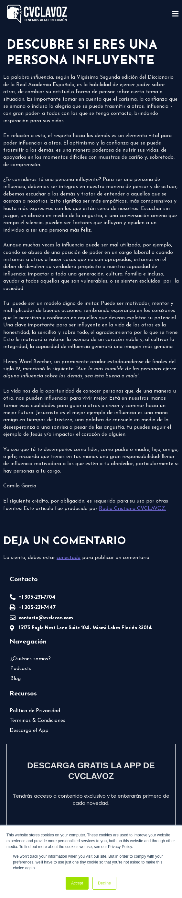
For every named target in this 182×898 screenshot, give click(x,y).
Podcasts (20, 668)
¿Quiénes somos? (30, 659)
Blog (15, 678)
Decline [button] (104, 883)
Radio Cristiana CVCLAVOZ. (132, 508)
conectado (68, 557)
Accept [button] (77, 883)
